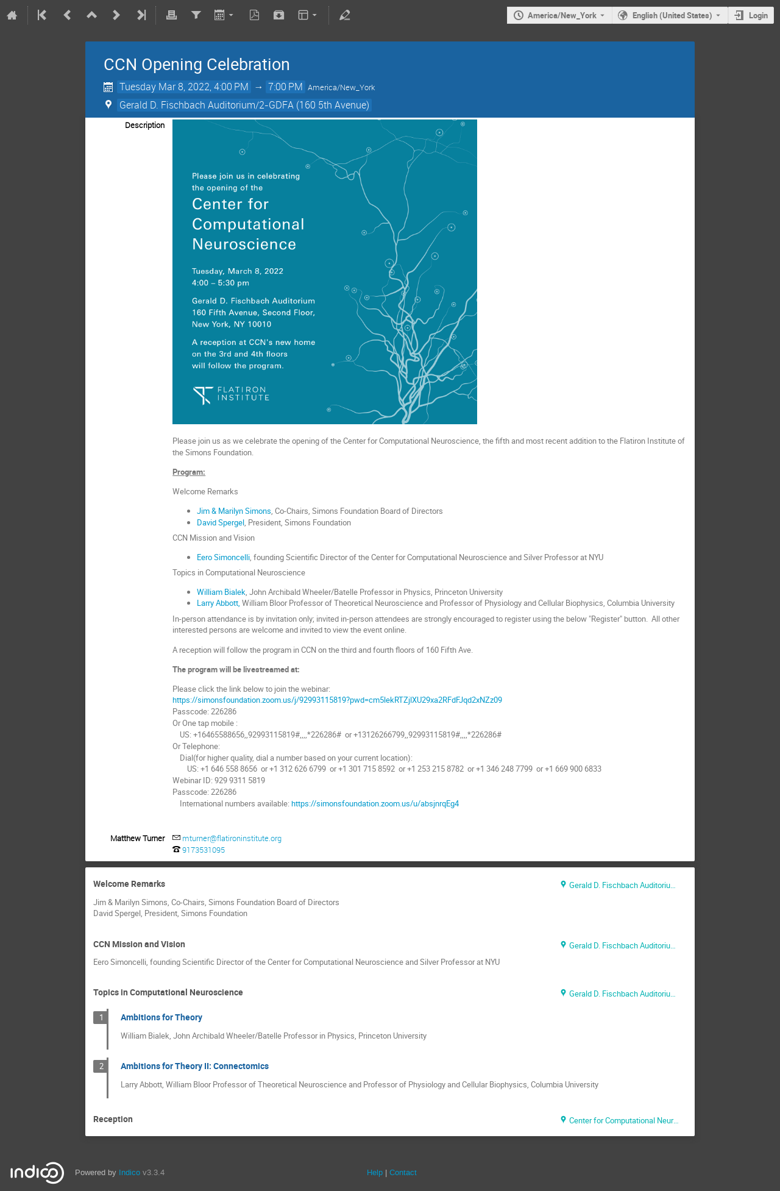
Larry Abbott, (218, 602)
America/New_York (562, 15)
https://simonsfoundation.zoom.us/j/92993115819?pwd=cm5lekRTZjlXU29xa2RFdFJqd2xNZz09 (337, 699)
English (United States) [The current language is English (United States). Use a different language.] (672, 15)
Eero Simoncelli (223, 557)
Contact (403, 1172)
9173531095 (203, 849)
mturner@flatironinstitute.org (232, 838)
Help (375, 1172)
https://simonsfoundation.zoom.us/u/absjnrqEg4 (375, 803)
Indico (129, 1172)
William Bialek (221, 591)
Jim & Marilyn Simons (234, 510)
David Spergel (220, 522)
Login (758, 15)
